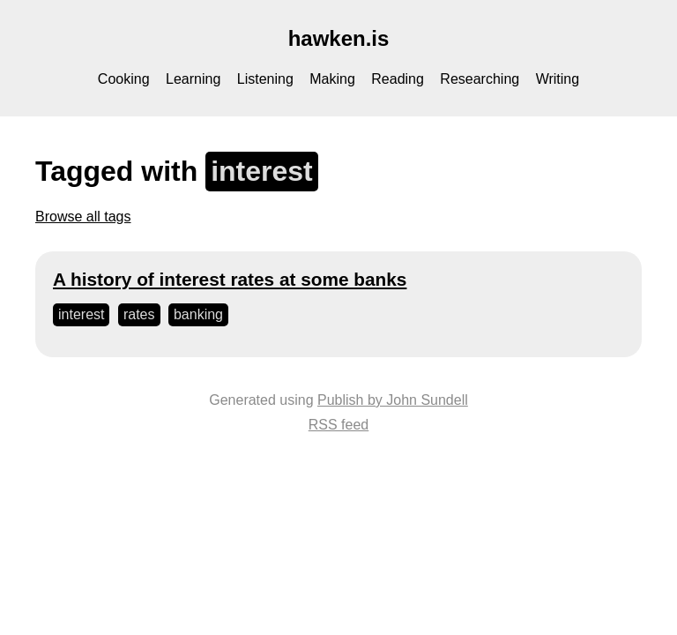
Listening (265, 78)
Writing (558, 78)
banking (198, 314)
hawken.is (339, 38)
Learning (193, 78)
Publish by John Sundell (392, 399)
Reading (397, 78)
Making (332, 78)
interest (81, 314)
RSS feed (338, 424)
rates (139, 314)
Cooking (124, 78)
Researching (479, 78)
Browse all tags (83, 216)
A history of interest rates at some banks (229, 279)
